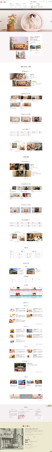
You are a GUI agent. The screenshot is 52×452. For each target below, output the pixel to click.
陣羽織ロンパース (33, 223)
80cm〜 (37, 120)
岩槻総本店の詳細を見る (20, 273)
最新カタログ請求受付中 (17, 151)
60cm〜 (37, 210)
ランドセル (32, 5)
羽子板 (25, 3)
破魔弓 (31, 3)
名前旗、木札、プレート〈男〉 (19, 5)
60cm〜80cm (26, 120)
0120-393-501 (21, 270)
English (37, 446)
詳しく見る (31, 78)
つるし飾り (25, 5)
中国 (19, 281)
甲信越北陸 (32, 279)
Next (51, 21)
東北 (19, 279)
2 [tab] (22, 32)
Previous (0, 21)
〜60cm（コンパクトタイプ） (15, 120)
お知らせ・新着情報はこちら (26, 9)
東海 (39, 279)
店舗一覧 (30, 151)
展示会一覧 (38, 151)
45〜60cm (26, 210)
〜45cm (15, 210)
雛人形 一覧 (26, 88)
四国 (25, 281)
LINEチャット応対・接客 (21, 272)
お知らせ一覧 (40, 389)
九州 (32, 281)
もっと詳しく (10, 417)
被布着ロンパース (22, 132)
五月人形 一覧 (26, 178)
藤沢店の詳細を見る (37, 271)
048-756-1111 (21, 271)
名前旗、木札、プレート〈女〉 (12, 5)
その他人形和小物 (39, 5)
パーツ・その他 (33, 225)
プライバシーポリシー (27, 446)
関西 (12, 281)
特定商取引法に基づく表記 (32, 446)
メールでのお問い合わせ (38, 418)
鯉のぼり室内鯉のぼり (39, 3)
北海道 (12, 279)
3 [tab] (24, 32)
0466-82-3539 (38, 270)
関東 (25, 279)
